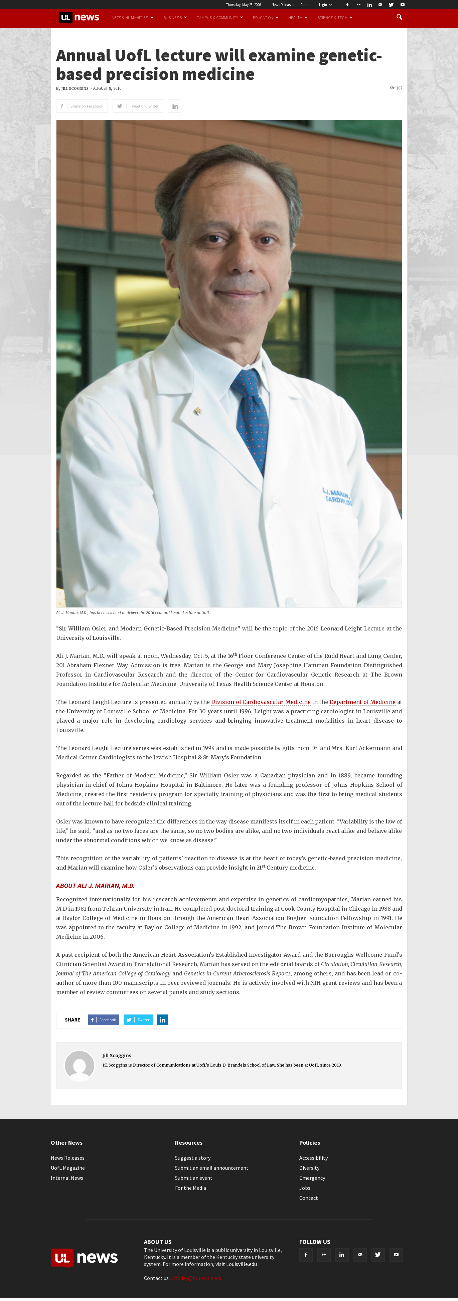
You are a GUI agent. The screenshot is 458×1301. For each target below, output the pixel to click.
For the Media (190, 1187)
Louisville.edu (241, 1264)
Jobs (304, 1187)
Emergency (312, 1177)
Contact (306, 4)
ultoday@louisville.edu (196, 1278)
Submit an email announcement (212, 1167)
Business (175, 17)
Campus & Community (220, 17)
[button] (400, 17)
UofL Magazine (68, 1167)
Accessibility (313, 1157)
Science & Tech (335, 17)
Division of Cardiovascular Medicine (261, 702)
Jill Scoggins (75, 88)
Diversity (309, 1167)
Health (298, 17)
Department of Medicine (362, 702)
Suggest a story (192, 1157)
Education (266, 17)
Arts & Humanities (132, 17)
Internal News (67, 1177)
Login (325, 4)
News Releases (283, 4)
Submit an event (193, 1177)
